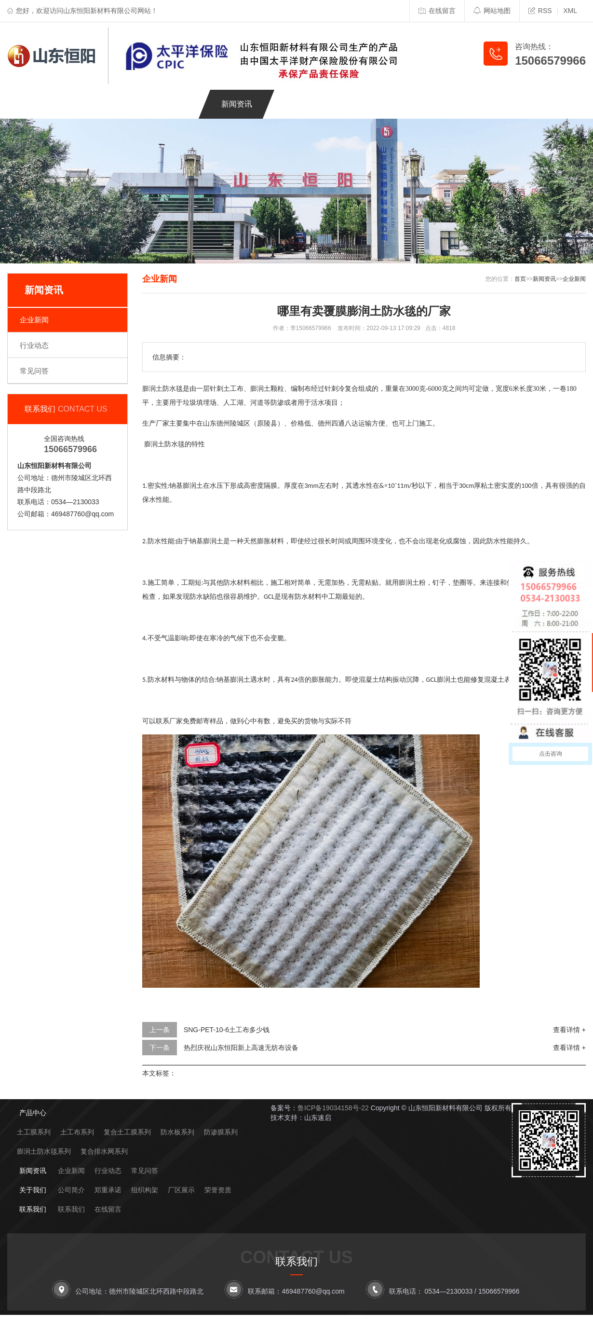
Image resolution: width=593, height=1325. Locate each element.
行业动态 (34, 345)
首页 (520, 279)
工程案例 (172, 104)
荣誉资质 (217, 1190)
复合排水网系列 (104, 1151)
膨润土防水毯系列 (44, 1151)
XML (570, 10)
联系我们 (365, 104)
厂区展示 (181, 1190)
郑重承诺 (107, 1190)
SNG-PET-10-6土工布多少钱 (227, 1030)
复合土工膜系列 (127, 1132)
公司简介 (71, 1190)
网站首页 (44, 104)
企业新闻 (34, 320)
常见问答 (34, 371)
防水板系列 (177, 1132)
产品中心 (108, 104)
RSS (540, 10)
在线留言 (437, 10)
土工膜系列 (34, 1132)
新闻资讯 (236, 104)
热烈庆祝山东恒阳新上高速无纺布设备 (241, 1047)
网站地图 (492, 10)
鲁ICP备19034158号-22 (333, 1108)
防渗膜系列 (221, 1132)
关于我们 (300, 104)
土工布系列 (77, 1132)
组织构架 (144, 1190)
